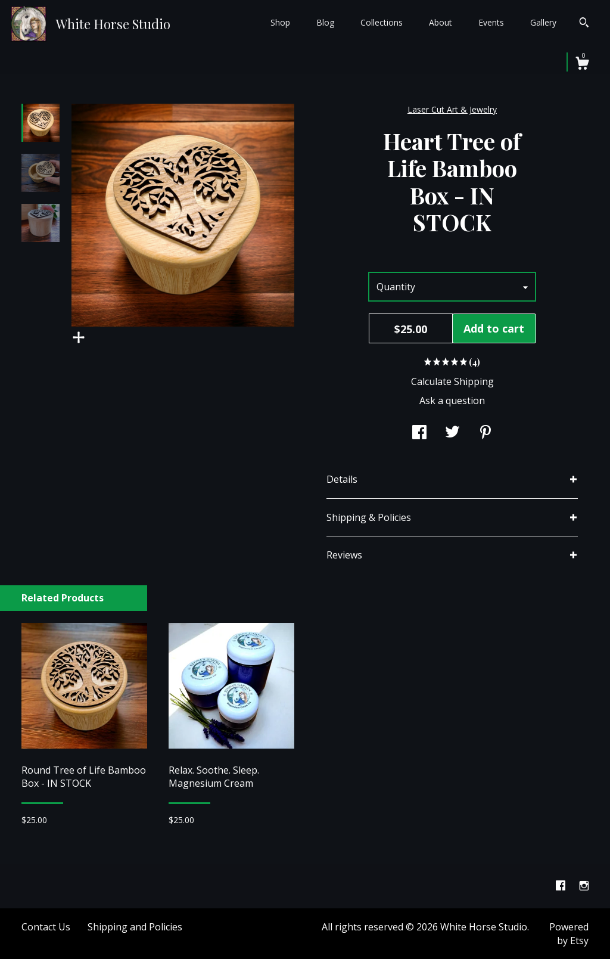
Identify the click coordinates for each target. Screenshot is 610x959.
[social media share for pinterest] (485, 433)
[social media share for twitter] (452, 433)
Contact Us (45, 926)
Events (491, 22)
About (440, 22)
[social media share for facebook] (419, 433)
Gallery (543, 22)
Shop (280, 22)
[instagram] (584, 885)
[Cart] (582, 64)
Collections (381, 22)
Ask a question (452, 400)
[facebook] (562, 885)
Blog (325, 22)
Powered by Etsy (569, 933)
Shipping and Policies (135, 926)
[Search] (584, 23)
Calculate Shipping (452, 381)
